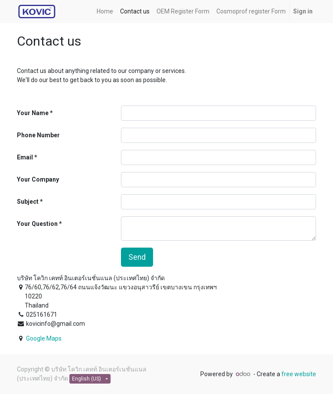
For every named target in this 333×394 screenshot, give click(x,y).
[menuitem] (105, 11)
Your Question (37, 223)
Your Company (38, 179)
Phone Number (38, 135)
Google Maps (44, 338)
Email (25, 157)
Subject (28, 201)
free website (298, 374)
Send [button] (137, 257)
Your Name (33, 112)
